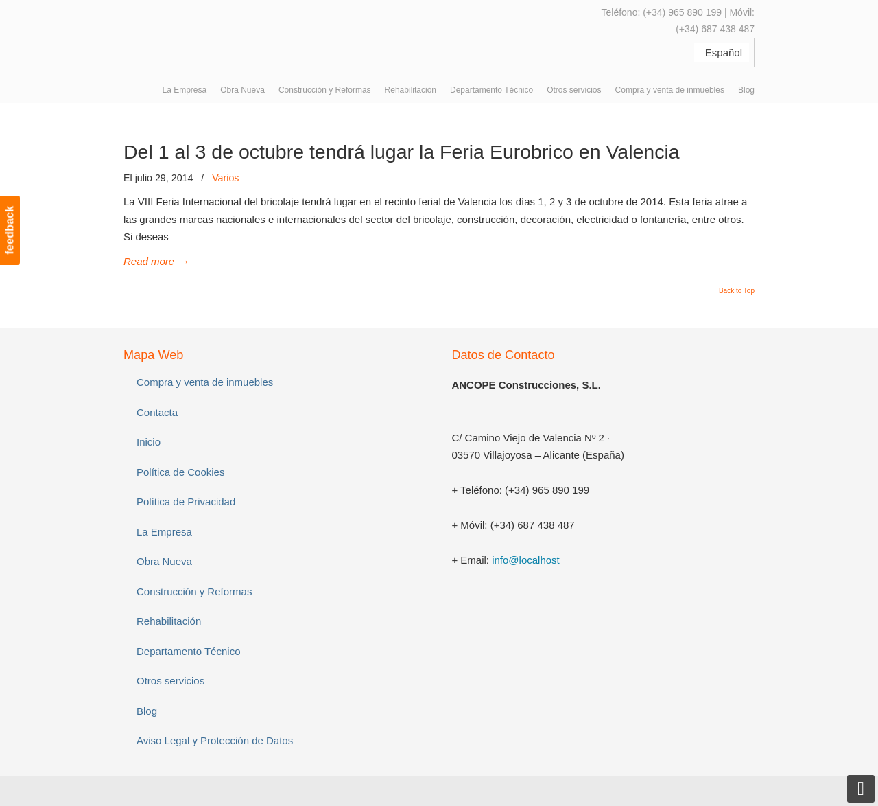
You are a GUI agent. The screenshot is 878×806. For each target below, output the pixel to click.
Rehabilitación (169, 621)
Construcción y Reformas (194, 591)
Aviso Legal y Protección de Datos (215, 740)
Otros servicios (170, 681)
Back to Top (737, 291)
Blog (147, 711)
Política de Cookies (180, 472)
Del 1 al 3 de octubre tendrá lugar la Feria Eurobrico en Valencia (401, 152)
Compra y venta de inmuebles (205, 382)
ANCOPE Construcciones (226, 33)
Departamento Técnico (188, 651)
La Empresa (164, 532)
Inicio (149, 442)
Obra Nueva (164, 561)
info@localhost (526, 560)
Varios (225, 177)
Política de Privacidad (186, 501)
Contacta (157, 412)
